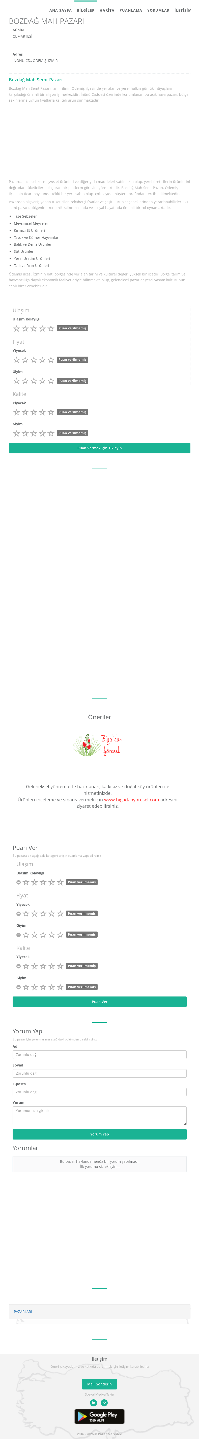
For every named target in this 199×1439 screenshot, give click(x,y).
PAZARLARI (23, 1311)
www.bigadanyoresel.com (131, 800)
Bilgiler (86, 10)
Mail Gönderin (99, 1384)
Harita (107, 10)
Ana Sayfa (60, 10)
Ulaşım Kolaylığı (26, 319)
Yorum (18, 1102)
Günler (18, 30)
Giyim (18, 371)
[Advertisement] (99, 141)
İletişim (183, 10)
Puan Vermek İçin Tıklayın (99, 448)
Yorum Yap (99, 1134)
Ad (15, 1046)
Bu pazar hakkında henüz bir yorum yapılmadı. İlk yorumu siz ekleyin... (99, 1164)
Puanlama (131, 10)
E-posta (19, 1083)
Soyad (18, 1065)
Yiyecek (19, 350)
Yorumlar (158, 10)
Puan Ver (99, 1001)
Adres (18, 54)
